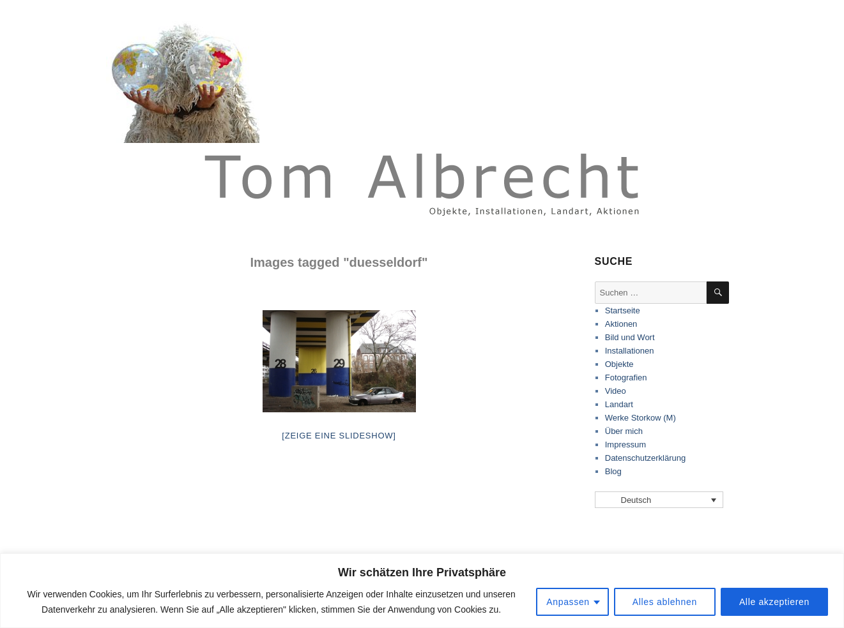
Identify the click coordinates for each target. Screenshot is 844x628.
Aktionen (621, 324)
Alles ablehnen (665, 602)
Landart (619, 404)
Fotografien (626, 377)
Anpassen (568, 602)
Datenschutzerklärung (645, 458)
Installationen (629, 350)
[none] (659, 499)
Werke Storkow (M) (640, 417)
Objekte (619, 364)
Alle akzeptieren (774, 602)
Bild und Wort (630, 337)
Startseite (622, 310)
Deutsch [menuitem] (636, 500)
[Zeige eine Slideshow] (338, 435)
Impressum (625, 444)
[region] (422, 590)
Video (615, 391)
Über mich (624, 431)
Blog (613, 471)
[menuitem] (659, 499)
